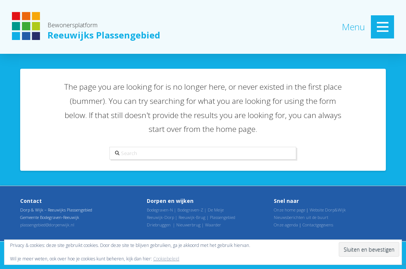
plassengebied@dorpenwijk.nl (47, 225)
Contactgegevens (318, 225)
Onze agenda (286, 225)
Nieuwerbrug (188, 225)
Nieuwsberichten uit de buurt (301, 217)
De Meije (216, 210)
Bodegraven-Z (190, 210)
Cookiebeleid (166, 259)
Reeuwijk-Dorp (160, 217)
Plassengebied (222, 217)
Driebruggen (159, 225)
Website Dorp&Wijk (328, 210)
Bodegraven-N (160, 210)
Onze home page (289, 210)
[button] (382, 26)
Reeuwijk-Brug (192, 217)
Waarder (213, 225)
